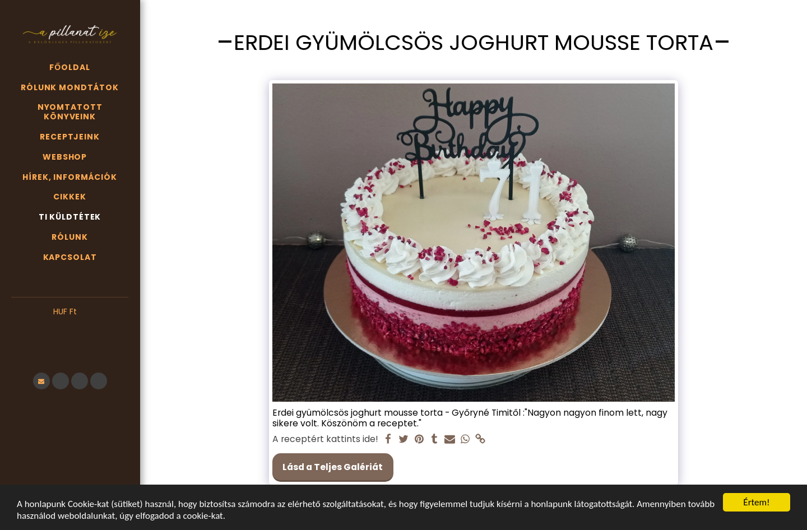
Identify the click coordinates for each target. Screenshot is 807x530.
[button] (70, 328)
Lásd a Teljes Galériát (332, 467)
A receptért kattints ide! (325, 439)
